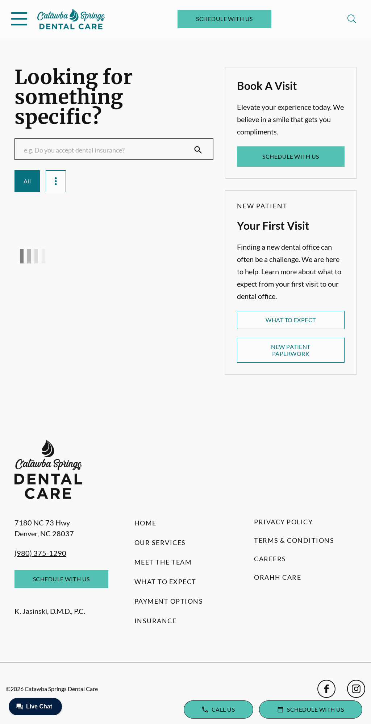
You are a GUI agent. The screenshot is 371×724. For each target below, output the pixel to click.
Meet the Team (163, 562)
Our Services (160, 542)
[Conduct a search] (107, 150)
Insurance (155, 621)
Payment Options (168, 601)
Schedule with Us (224, 18)
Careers (270, 559)
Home (145, 523)
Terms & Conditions (294, 540)
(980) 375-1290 (40, 553)
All (27, 181)
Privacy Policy (283, 522)
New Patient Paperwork (290, 350)
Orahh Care (277, 577)
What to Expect (291, 319)
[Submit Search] (198, 150)
